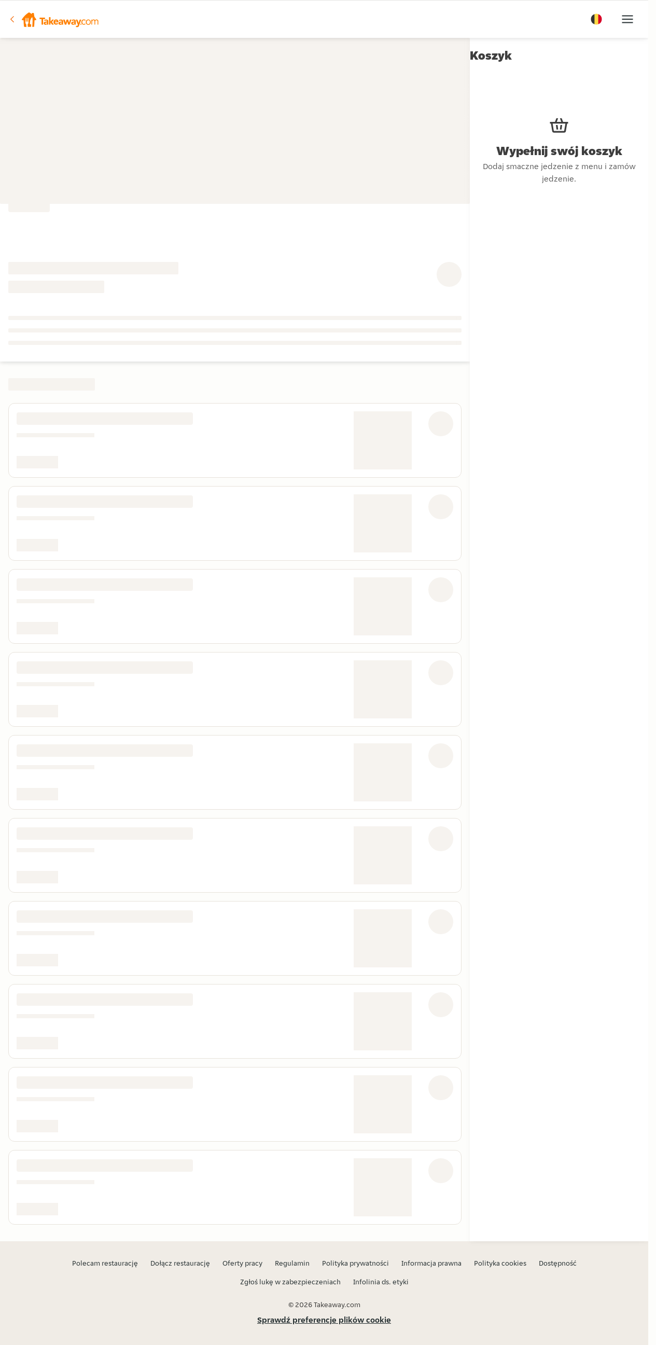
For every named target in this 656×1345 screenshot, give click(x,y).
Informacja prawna (431, 1263)
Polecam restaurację (105, 1263)
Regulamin (292, 1263)
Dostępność (558, 1263)
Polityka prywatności (355, 1263)
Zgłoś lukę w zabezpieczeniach (290, 1281)
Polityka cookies (500, 1263)
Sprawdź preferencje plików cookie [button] (324, 1319)
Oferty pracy (242, 1263)
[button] (53, 19)
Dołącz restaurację (180, 1263)
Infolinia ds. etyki (381, 1281)
